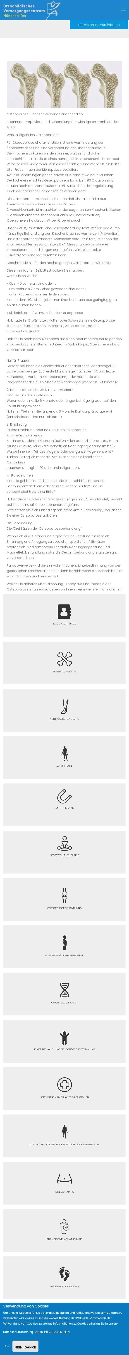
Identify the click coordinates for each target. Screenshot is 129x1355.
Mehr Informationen (52, 1332)
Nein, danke (25, 1347)
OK (7, 1346)
